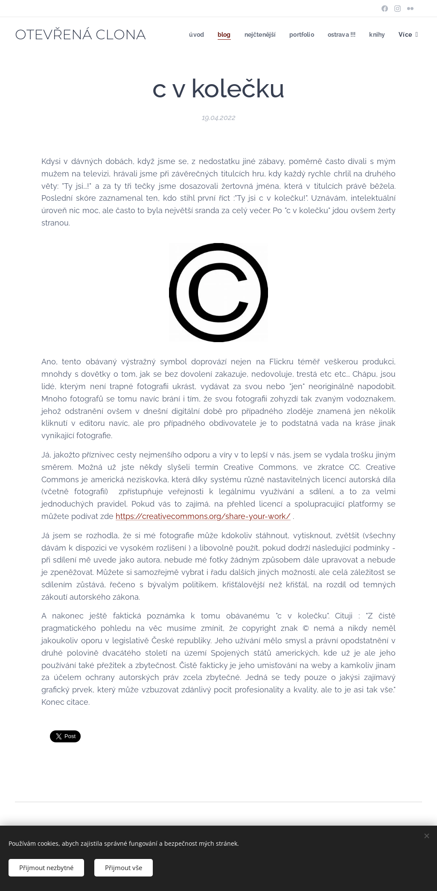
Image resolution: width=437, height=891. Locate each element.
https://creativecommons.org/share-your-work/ (203, 515)
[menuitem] (189, 34)
